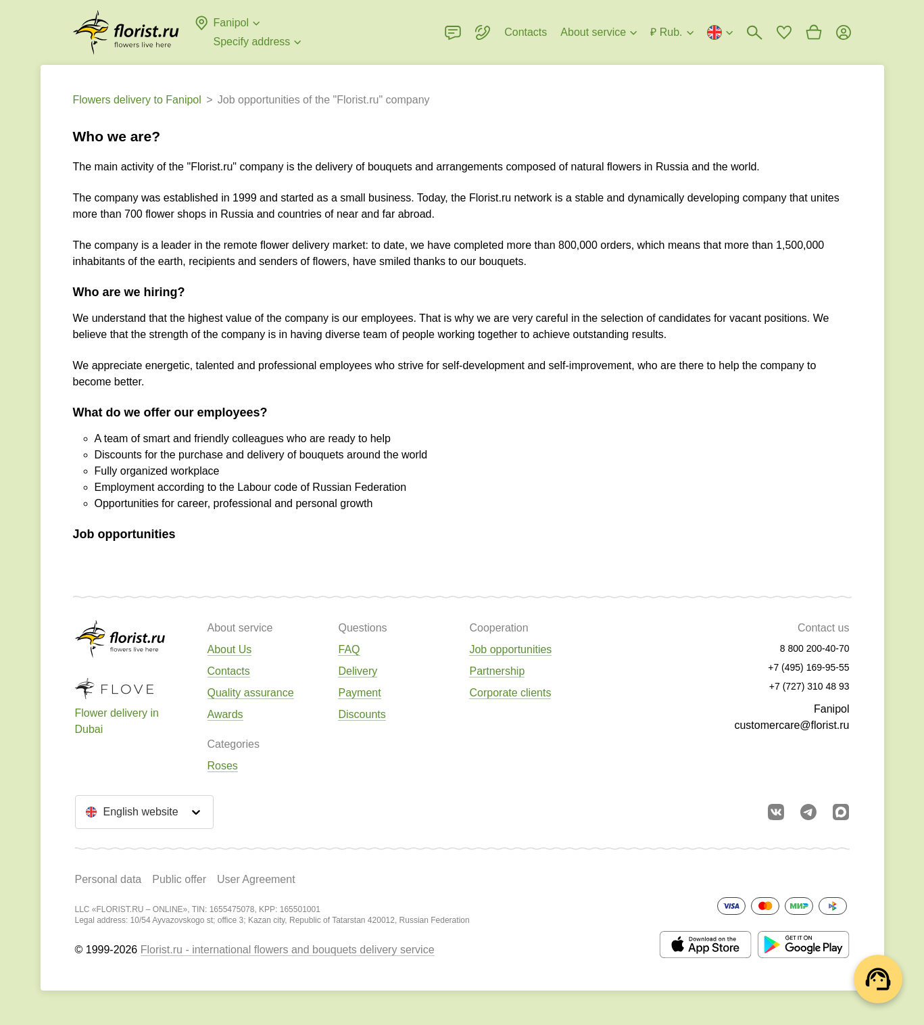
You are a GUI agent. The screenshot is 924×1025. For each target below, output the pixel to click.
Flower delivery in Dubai (117, 721)
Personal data (108, 879)
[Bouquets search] (754, 32)
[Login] (843, 32)
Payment (359, 692)
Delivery (357, 671)
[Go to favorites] (784, 32)
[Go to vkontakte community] (775, 812)
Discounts (361, 714)
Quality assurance (251, 692)
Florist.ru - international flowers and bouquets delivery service (288, 949)
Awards (225, 714)
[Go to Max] (840, 812)
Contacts (229, 671)
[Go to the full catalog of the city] (126, 32)
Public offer (179, 879)
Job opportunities (510, 649)
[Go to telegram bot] (808, 812)
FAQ (349, 649)
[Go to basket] (813, 32)
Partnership (497, 671)
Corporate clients (510, 692)
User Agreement (256, 879)
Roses (223, 765)
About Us (230, 649)
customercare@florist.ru (791, 725)
